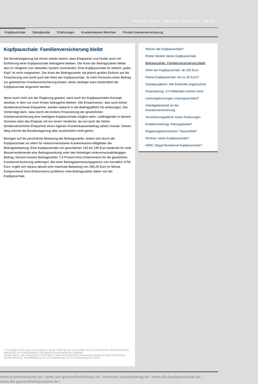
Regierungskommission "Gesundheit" (171, 131)
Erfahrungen (65, 32)
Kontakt (154, 21)
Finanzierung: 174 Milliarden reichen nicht (174, 91)
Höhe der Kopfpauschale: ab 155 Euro (172, 70)
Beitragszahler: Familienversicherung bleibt (175, 63)
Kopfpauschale (15, 32)
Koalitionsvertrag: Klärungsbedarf (168, 124)
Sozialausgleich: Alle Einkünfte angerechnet (175, 84)
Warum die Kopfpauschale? (164, 49)
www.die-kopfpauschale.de (176, 377)
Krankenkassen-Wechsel (98, 32)
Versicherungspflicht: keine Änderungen (173, 117)
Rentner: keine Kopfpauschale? (167, 138)
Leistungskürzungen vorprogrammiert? (172, 98)
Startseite (139, 21)
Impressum (171, 21)
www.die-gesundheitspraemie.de (29, 382)
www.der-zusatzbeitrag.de (126, 377)
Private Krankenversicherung (143, 32)
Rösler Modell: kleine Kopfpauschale (170, 56)
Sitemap (209, 21)
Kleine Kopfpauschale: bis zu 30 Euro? (172, 77)
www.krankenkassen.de (21, 377)
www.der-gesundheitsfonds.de (72, 377)
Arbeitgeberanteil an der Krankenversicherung (162, 108)
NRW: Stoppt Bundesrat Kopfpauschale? (173, 145)
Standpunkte (41, 32)
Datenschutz (191, 21)
